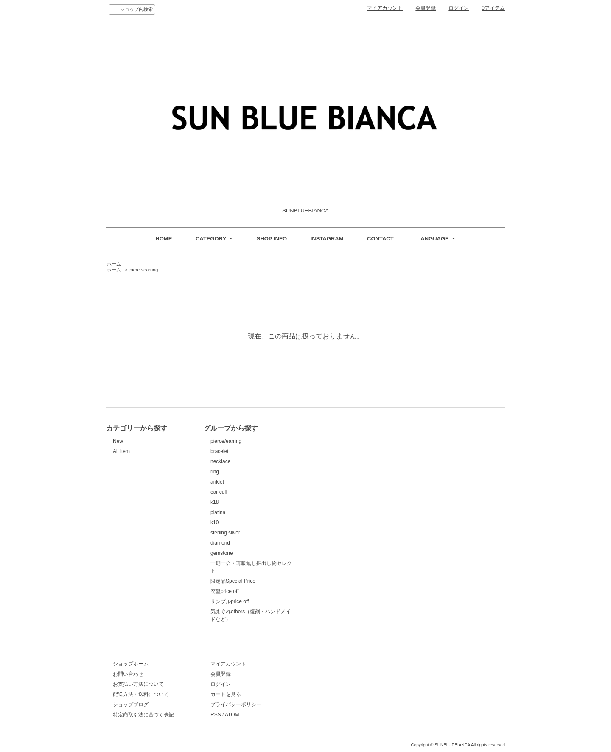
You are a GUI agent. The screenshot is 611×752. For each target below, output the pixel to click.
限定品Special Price (232, 581)
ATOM (232, 715)
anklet (217, 482)
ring (214, 472)
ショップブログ (131, 704)
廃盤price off (224, 591)
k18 (214, 502)
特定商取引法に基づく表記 (143, 715)
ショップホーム (131, 664)
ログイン (458, 8)
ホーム (114, 263)
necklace (220, 461)
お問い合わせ (128, 674)
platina (217, 512)
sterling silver (225, 533)
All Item (121, 451)
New (118, 441)
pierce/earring (143, 269)
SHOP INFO (272, 238)
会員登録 (425, 8)
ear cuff (218, 492)
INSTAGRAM (327, 238)
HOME (163, 238)
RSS (215, 715)
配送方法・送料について (141, 694)
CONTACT (380, 238)
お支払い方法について (138, 684)
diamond (220, 543)
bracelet (219, 451)
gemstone (221, 553)
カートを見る (225, 694)
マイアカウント (385, 8)
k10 (214, 523)
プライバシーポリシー (235, 704)
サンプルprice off (229, 601)
